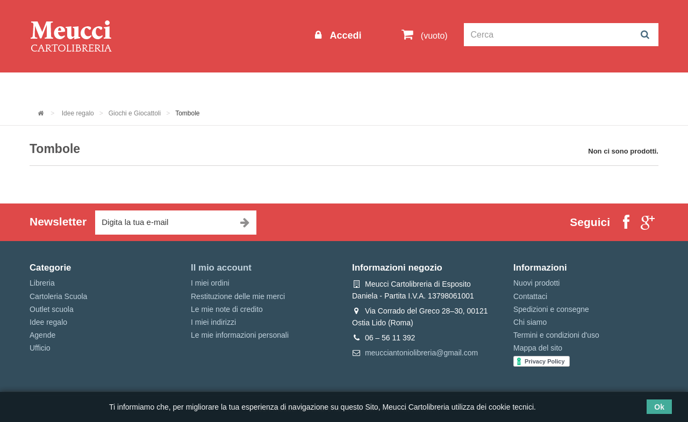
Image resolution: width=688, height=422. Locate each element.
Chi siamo (530, 322)
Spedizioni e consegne (551, 309)
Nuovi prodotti (536, 283)
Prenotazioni (436, 86)
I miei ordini (210, 283)
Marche (379, 86)
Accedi (344, 35)
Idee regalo (325, 86)
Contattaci (530, 296)
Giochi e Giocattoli (135, 113)
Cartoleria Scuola (206, 86)
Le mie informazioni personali (240, 335)
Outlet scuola (129, 86)
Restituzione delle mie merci (238, 296)
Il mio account (221, 268)
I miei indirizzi (213, 322)
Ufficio (40, 348)
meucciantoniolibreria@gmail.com (421, 352)
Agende (42, 335)
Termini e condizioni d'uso (556, 335)
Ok (659, 407)
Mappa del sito (537, 348)
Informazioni (62, 86)
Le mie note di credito (227, 309)
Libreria (270, 86)
